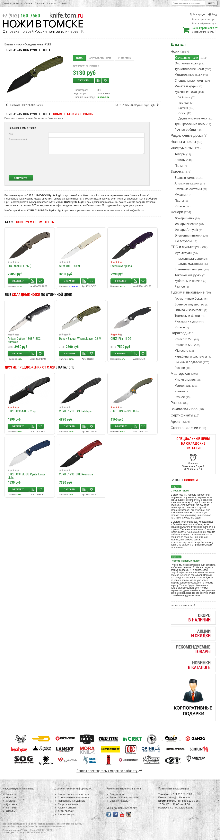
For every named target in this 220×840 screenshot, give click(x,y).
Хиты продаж (64, 810)
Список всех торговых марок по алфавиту (110, 771)
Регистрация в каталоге (122, 797)
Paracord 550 (184, 345)
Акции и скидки (65, 807)
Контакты (51, 3)
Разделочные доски (187, 135)
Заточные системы (188, 189)
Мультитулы (183, 253)
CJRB (48, 44)
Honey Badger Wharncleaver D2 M (80, 339)
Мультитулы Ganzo (191, 258)
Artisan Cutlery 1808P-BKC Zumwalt (24, 340)
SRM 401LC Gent (69, 266)
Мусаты (180, 194)
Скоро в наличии (184, 428)
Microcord (181, 350)
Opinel (182, 113)
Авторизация (115, 794)
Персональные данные (69, 800)
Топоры (180, 154)
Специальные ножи (189, 80)
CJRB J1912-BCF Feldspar (75, 411)
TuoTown (184, 102)
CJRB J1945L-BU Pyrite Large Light (137, 105)
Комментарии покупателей (71, 794)
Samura (183, 107)
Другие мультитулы (191, 263)
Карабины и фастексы (191, 356)
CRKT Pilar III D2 (120, 339)
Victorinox (184, 97)
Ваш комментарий (18, 139)
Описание (124, 57)
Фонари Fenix (184, 218)
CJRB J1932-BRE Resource (76, 474)
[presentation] (115, 164)
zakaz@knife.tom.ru (137, 210)
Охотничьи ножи (186, 63)
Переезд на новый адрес (185, 560)
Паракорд (179, 333)
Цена (79, 57)
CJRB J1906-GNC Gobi (124, 411)
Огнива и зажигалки (189, 310)
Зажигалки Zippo (184, 409)
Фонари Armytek (186, 229)
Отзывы (62, 3)
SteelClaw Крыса (121, 266)
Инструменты (182, 148)
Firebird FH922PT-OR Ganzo (24, 105)
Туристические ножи (189, 69)
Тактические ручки (188, 275)
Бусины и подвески (188, 362)
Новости (17, 3)
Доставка (39, 3)
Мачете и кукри (186, 86)
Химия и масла (186, 379)
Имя (11, 134)
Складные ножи (186, 57)
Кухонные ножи (186, 92)
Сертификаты (182, 415)
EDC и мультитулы (186, 247)
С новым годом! (180, 490)
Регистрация (197, 14)
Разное (180, 206)
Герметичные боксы (189, 298)
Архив (175, 422)
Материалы (183, 385)
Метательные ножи (188, 74)
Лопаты (180, 160)
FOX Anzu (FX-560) (19, 266)
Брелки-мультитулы (189, 269)
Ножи (175, 51)
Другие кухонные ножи (193, 118)
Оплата (28, 3)
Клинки (180, 391)
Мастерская (180, 374)
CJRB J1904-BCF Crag (22, 411)
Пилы (179, 165)
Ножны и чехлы (183, 142)
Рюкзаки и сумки (187, 321)
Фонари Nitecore (186, 224)
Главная (7, 3)
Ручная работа (185, 129)
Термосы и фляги (187, 315)
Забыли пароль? (118, 800)
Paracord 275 (184, 339)
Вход (212, 14)
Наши (184, 480)
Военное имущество (189, 304)
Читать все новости (183, 605)
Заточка (177, 171)
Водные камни (185, 177)
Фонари (177, 212)
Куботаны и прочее (188, 281)
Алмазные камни (187, 183)
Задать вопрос (64, 814)
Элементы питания (188, 235)
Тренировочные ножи (190, 124)
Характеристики (100, 57)
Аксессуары (183, 241)
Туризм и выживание (188, 292)
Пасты (179, 200)
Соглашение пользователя (71, 797)
